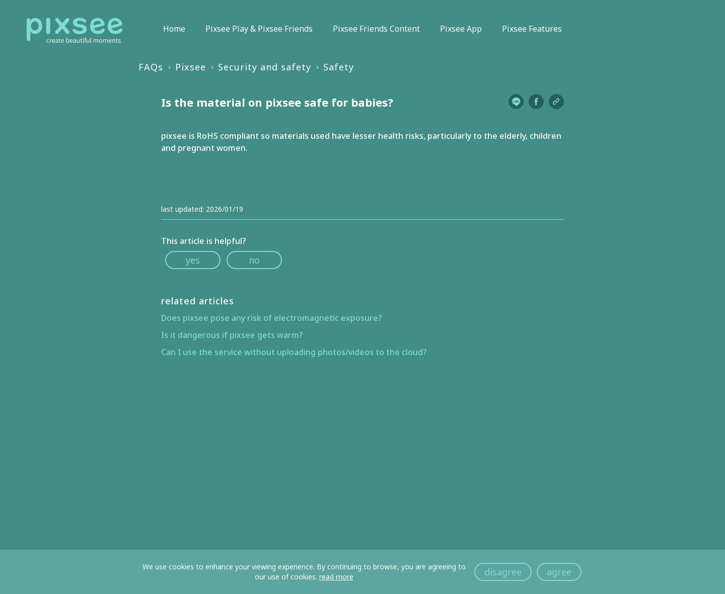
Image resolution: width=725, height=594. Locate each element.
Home (174, 28)
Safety (338, 67)
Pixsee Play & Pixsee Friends (259, 28)
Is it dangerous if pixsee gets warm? (232, 335)
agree (559, 572)
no (254, 260)
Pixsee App (461, 28)
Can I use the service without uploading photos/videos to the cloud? (294, 352)
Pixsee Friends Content (376, 28)
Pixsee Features (532, 28)
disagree (503, 572)
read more (336, 576)
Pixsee (190, 67)
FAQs (150, 67)
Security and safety (264, 67)
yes (193, 260)
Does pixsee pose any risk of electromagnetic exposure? (271, 317)
